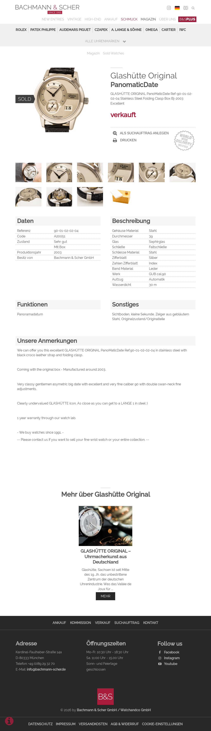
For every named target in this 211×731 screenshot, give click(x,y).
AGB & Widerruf (125, 724)
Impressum (65, 724)
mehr (105, 596)
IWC (182, 30)
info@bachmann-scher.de (46, 669)
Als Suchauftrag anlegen (141, 133)
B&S (187, 19)
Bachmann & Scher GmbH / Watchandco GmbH (114, 710)
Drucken (124, 140)
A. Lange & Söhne (126, 30)
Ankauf (111, 19)
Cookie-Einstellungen (162, 724)
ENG (185, 8)
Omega (151, 30)
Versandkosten (93, 724)
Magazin (148, 19)
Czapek (101, 30)
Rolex (21, 30)
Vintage (74, 19)
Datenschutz (40, 724)
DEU (177, 8)
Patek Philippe (43, 30)
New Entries (53, 19)
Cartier (169, 30)
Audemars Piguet (75, 30)
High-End (93, 19)
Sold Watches (113, 53)
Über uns (167, 19)
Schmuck (129, 19)
